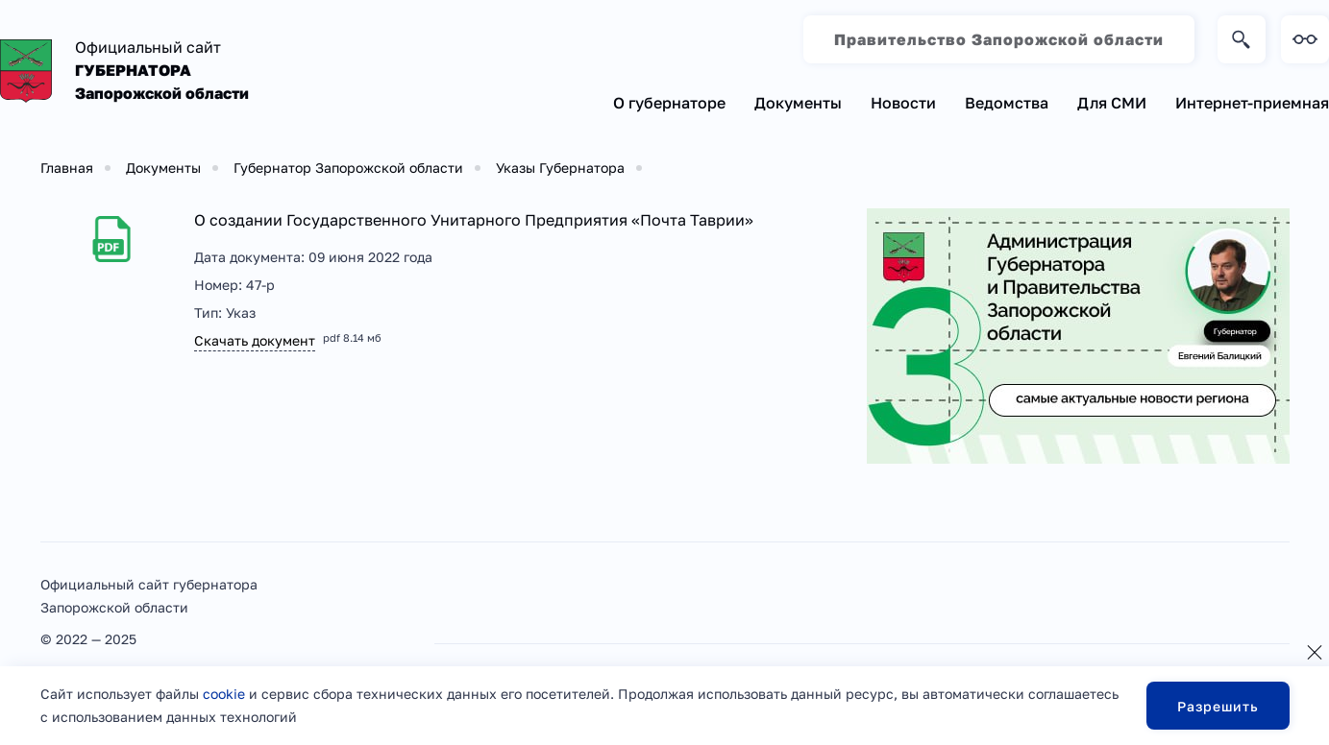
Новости (903, 102)
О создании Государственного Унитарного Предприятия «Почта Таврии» (473, 219)
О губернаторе (669, 102)
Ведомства (1006, 102)
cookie (224, 693)
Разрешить (1218, 706)
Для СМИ (1111, 102)
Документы (798, 102)
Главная (66, 167)
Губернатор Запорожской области (348, 167)
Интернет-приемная (1252, 102)
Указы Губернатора (560, 167)
